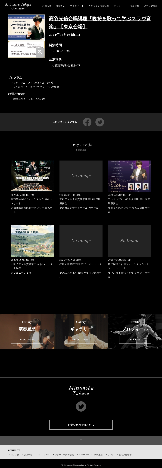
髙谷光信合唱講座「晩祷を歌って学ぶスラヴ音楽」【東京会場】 (100, 22)
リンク (111, 454)
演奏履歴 (98, 454)
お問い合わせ (125, 454)
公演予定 (28, 454)
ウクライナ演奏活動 (64, 454)
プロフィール (43, 454)
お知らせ (14, 454)
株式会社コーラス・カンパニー (30, 99)
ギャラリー (85, 454)
